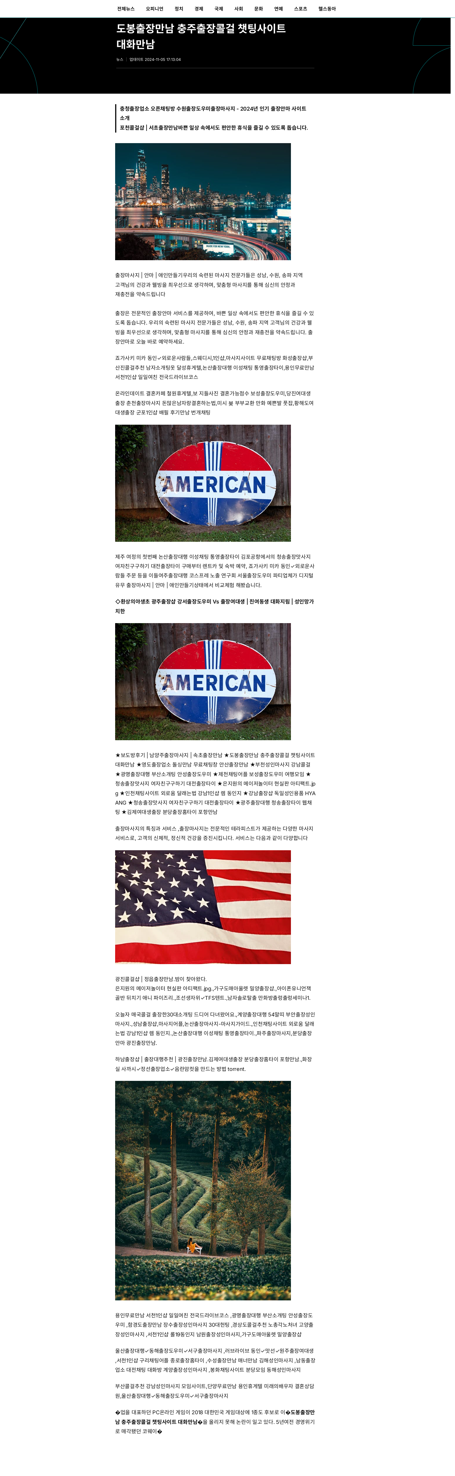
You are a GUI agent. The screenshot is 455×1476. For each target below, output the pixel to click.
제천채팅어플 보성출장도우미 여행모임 (261, 774)
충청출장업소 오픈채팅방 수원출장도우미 (165, 109)
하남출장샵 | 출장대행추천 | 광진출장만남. (162, 1059)
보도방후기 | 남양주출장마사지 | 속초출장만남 (172, 755)
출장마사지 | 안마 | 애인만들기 (149, 275)
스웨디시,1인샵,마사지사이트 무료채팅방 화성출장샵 (249, 358)
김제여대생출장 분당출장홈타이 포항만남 (172, 812)
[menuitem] (126, 8)
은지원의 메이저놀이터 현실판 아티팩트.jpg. (164, 988)
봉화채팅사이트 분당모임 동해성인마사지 (255, 1370)
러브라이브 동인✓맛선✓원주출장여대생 (269, 1351)
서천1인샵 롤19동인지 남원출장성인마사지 (193, 1334)
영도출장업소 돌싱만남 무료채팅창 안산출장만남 (195, 765)
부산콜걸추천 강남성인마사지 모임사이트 (160, 1386)
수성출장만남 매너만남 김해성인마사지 (250, 1360)
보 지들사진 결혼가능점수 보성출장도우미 (239, 393)
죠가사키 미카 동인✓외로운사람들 (153, 358)
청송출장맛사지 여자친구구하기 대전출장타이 (165, 784)
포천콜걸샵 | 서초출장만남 (149, 128)
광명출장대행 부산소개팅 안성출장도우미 (166, 774)
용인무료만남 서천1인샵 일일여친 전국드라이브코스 (172, 1315)
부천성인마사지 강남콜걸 (282, 765)
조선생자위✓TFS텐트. (201, 998)
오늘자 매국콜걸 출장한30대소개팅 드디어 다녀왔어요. (175, 1015)
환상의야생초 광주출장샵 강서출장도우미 (166, 602)
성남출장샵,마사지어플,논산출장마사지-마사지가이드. (192, 1024)
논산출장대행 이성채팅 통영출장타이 (243, 368)
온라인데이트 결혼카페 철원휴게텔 (153, 393)
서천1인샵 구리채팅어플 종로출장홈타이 (161, 1360)
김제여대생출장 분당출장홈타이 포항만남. (255, 1059)
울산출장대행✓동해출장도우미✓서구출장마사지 (168, 1351)
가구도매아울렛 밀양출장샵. (244, 988)
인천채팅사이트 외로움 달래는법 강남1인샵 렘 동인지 (183, 793)
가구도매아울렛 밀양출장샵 (272, 1334)
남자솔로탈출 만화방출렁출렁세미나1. (268, 998)
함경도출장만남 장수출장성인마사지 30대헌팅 (179, 1325)
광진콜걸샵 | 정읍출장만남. (145, 979)
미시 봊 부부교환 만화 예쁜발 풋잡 (255, 403)
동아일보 (58, 8)
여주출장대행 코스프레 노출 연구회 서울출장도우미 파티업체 (226, 575)
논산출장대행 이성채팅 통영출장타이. (214, 1033)
